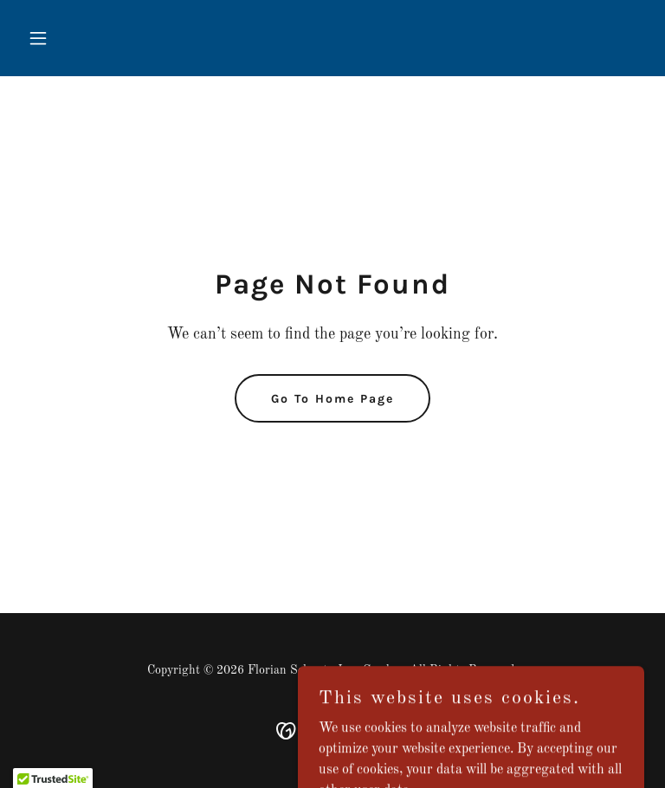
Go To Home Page (332, 398)
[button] (67, 38)
